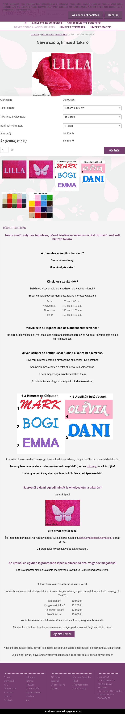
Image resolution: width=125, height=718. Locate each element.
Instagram (30, 677)
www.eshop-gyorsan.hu (68, 711)
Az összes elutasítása (85, 15)
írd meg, (92, 466)
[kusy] (4, 150)
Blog (27, 700)
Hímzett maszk (79, 688)
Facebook (8, 700)
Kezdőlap (35, 34)
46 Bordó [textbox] (69, 117)
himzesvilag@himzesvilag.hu (95, 537)
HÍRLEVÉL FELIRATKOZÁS (32, 687)
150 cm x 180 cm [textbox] (74, 108)
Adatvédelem (10, 688)
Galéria (7, 696)
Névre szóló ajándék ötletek (54, 34)
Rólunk (7, 677)
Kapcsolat (8, 692)
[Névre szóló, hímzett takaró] (62, 53)
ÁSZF (6, 685)
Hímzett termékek (80, 685)
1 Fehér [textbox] (68, 125)
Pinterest (29, 681)
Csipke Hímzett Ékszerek (58, 687)
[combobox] (92, 107)
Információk (9, 681)
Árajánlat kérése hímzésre (32, 694)
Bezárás (113, 15)
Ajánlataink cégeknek (56, 679)
